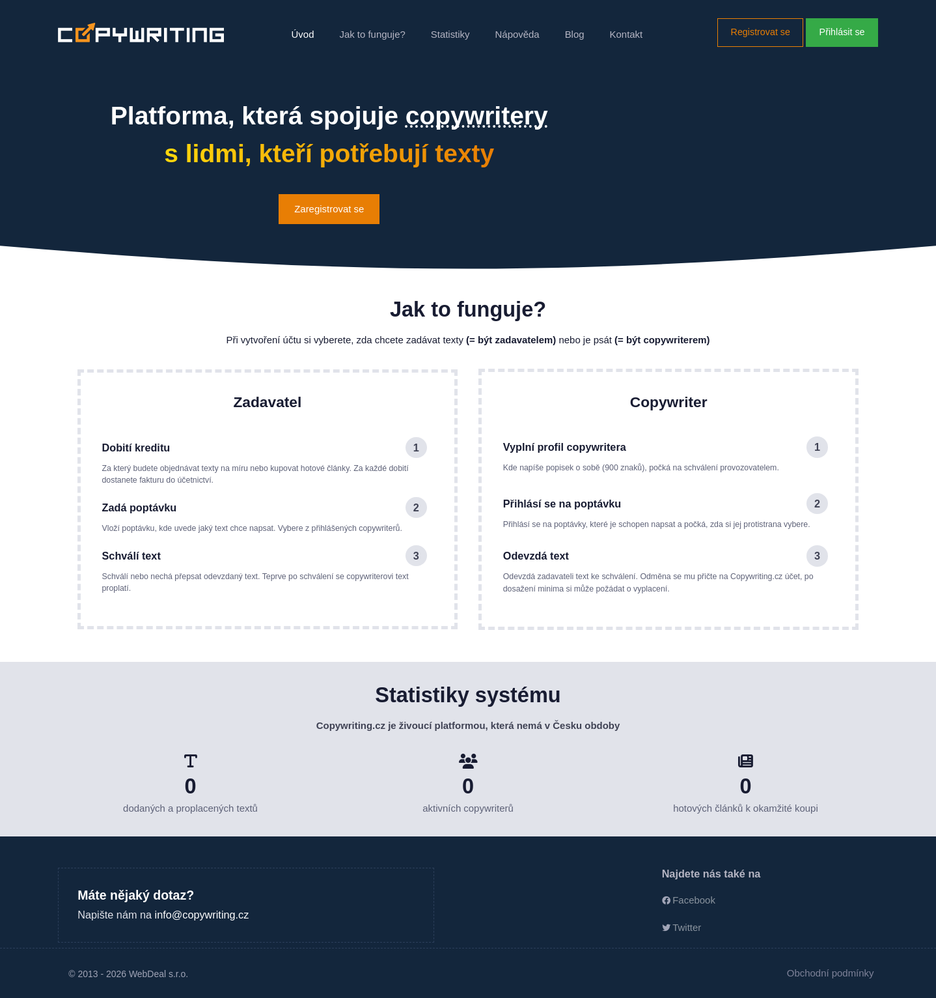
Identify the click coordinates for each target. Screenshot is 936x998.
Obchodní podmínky (830, 972)
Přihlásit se (842, 32)
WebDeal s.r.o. (158, 974)
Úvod (303, 34)
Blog (575, 34)
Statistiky (450, 34)
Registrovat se (760, 32)
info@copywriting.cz (202, 914)
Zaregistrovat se (329, 208)
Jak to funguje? (372, 34)
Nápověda (517, 34)
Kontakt (626, 34)
